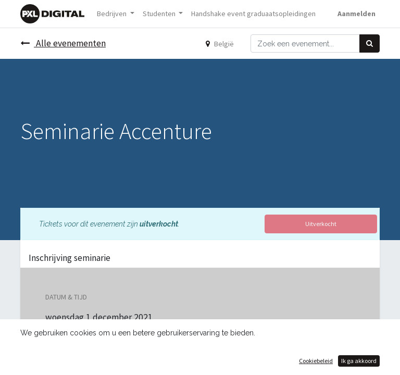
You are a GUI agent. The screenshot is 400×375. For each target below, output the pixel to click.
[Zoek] (369, 43)
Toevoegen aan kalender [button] (97, 366)
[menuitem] (253, 13)
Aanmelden (357, 13)
